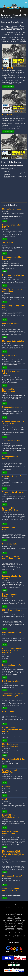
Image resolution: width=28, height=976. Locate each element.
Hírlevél (20, 926)
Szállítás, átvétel (10, 929)
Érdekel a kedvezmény (8, 86)
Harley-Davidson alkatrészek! (13, 275)
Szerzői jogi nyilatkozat (9, 939)
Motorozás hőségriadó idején (13, 341)
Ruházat (20, 911)
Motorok (20, 923)
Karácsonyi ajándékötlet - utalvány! (12, 577)
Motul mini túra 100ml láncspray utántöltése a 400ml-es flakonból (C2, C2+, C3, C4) (13, 854)
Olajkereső (10, 917)
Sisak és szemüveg (11, 911)
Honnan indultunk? (9, 544)
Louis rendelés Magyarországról (8, 390)
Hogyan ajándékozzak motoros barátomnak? (11, 558)
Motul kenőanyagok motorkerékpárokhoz (10, 745)
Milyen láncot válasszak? (12, 632)
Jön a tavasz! (7, 243)
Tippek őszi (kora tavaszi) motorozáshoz (12, 290)
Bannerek (21, 932)
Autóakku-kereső (20, 920)
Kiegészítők (19, 908)
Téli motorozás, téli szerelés (13, 492)
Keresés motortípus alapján (10, 904)
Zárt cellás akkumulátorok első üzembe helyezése (12, 695)
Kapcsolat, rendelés (10, 926)
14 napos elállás (14, 942)
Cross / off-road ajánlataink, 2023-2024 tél (13, 422)
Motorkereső (19, 914)
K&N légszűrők (8, 712)
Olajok (4, 799)
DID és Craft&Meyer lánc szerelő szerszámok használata (12, 650)
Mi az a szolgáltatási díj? (12, 876)
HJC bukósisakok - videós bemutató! (12, 258)
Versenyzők (7, 932)
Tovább (4, 221)
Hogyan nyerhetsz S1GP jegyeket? (11, 226)
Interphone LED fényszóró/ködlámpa (10, 509)
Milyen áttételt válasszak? (12, 610)
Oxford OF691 (7, 114)
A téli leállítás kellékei (11, 441)
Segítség (21, 936)
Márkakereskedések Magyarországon (10, 832)
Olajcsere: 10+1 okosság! (12, 476)
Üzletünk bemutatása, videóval (11, 372)
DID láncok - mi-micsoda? (12, 681)
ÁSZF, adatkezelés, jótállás (10, 936)
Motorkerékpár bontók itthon (13, 759)
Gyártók (14, 932)
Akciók (13, 923)
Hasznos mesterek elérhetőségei (9, 771)
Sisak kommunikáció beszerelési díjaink (10, 890)
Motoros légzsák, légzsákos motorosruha (13, 306)
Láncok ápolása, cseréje (11, 665)
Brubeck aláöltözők (9, 355)
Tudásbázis (19, 929)
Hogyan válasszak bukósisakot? (9, 595)
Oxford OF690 (7, 68)
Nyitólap (8, 923)
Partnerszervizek (20, 939)
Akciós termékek (10, 914)
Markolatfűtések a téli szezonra (11, 528)
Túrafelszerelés (9, 908)
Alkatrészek (21, 904)
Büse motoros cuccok (10, 323)
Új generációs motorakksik (12, 407)
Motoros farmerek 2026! (12, 209)
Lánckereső (17, 917)
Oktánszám (6, 786)
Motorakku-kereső (8, 920)
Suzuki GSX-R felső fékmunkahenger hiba (10, 816)
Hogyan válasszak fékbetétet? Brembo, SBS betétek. (12, 730)
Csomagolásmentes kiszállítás (10, 458)
